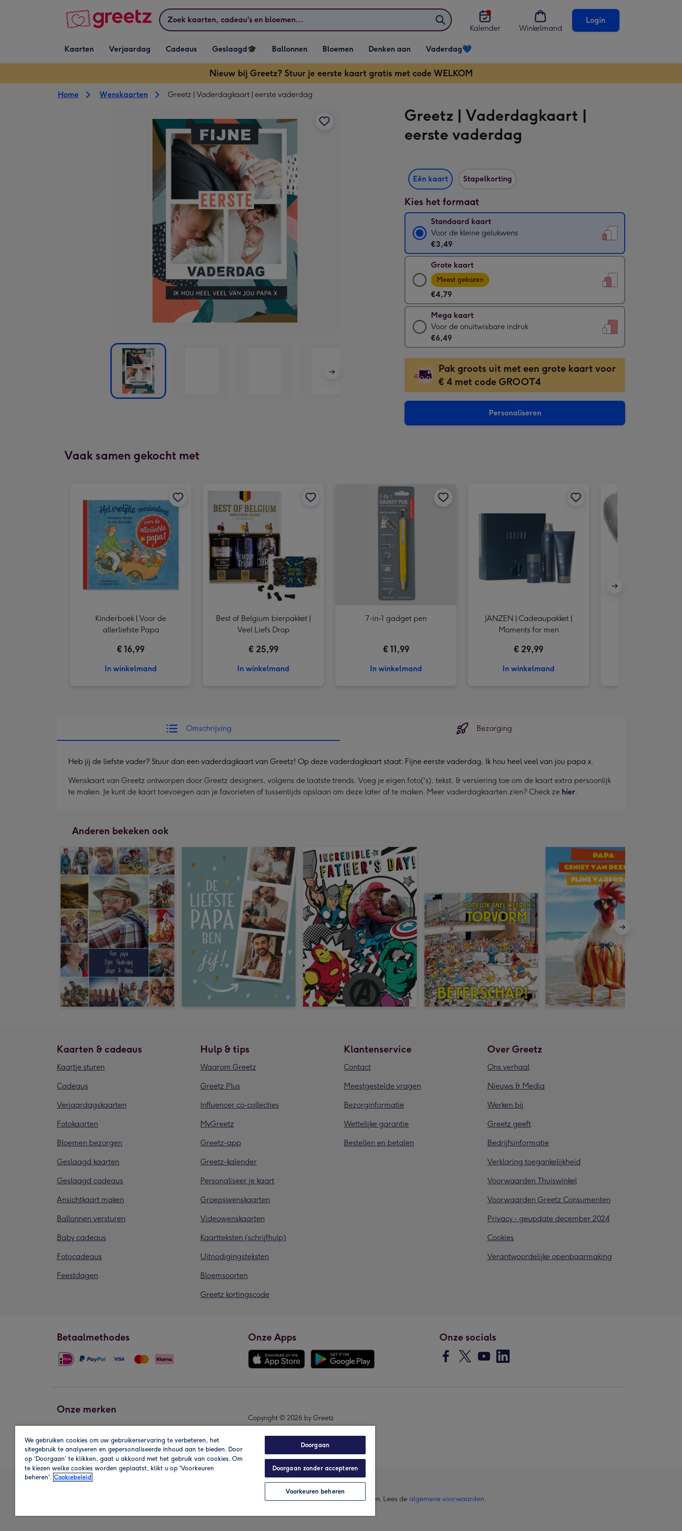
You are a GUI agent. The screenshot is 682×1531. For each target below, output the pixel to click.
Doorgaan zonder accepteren (315, 1468)
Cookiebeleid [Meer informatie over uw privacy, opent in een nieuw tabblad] (72, 1477)
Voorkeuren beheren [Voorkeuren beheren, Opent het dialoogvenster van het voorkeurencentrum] (315, 1491)
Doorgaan (315, 1445)
